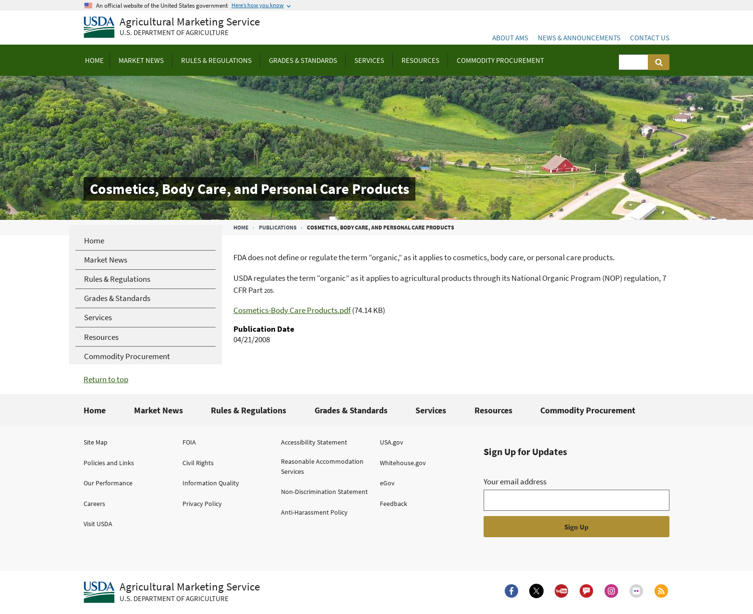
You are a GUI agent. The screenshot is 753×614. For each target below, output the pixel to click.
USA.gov (391, 442)
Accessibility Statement (314, 442)
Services (430, 410)
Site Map (96, 442)
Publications (278, 227)
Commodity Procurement (587, 410)
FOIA (189, 442)
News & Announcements (579, 37)
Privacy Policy (202, 503)
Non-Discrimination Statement (324, 491)
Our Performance (108, 483)
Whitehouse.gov (403, 462)
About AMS (510, 37)
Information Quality (210, 483)
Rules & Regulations (248, 410)
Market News (158, 410)
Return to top (106, 379)
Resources (493, 410)
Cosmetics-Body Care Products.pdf (292, 310)
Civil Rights (198, 462)
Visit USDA (98, 523)
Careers (94, 503)
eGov (387, 483)
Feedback (393, 503)
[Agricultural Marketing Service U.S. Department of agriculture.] (172, 592)
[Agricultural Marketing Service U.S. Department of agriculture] (172, 27)
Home (241, 227)
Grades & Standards (351, 410)
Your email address (515, 481)
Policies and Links (109, 462)
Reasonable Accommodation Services (322, 466)
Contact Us (649, 37)
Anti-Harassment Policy (314, 512)
